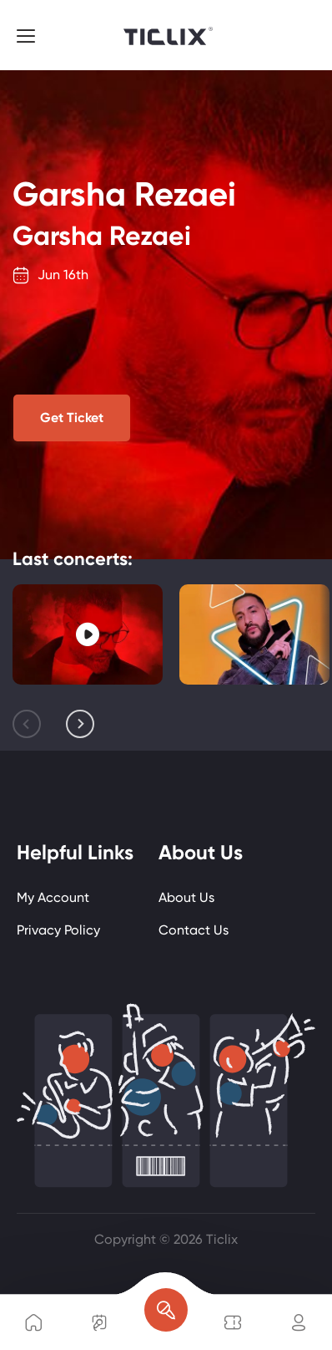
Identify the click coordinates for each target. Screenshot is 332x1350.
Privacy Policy (58, 930)
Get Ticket (71, 417)
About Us (186, 897)
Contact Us (193, 930)
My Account (53, 897)
